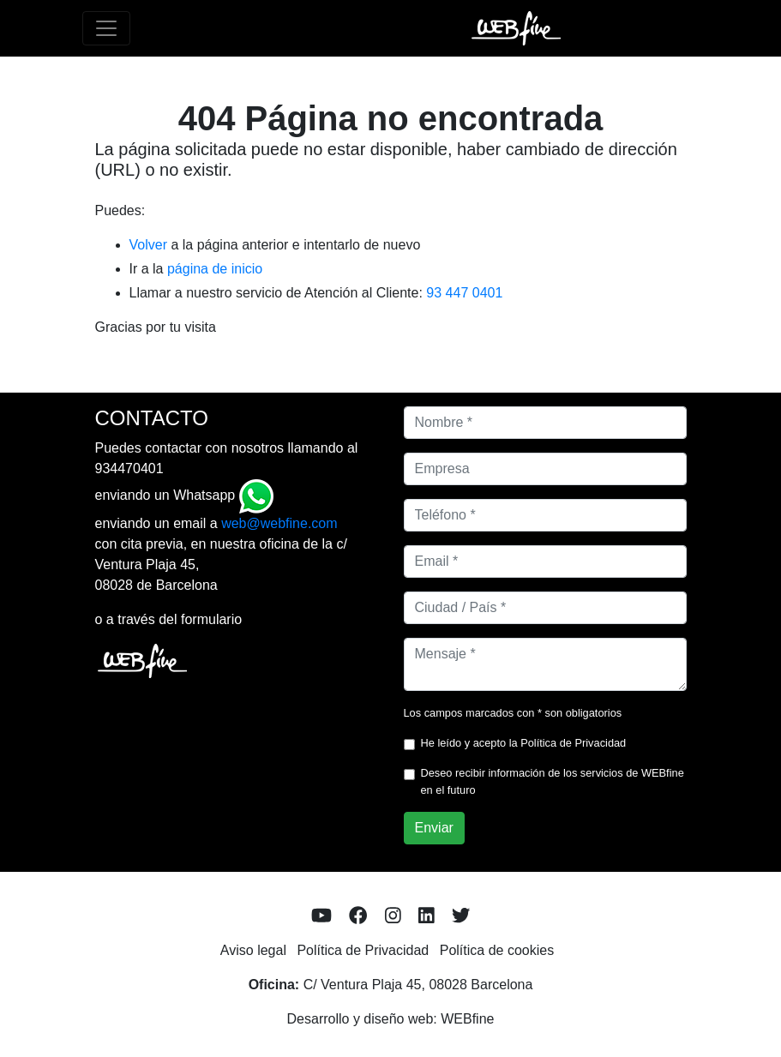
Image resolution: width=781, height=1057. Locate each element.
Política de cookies (497, 950)
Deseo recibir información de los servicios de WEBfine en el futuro (552, 781)
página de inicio (214, 268)
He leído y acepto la (524, 742)
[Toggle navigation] (106, 28)
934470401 (129, 468)
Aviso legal (253, 950)
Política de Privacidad (573, 742)
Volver (148, 244)
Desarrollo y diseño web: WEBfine (391, 1019)
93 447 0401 (464, 292)
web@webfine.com (279, 523)
